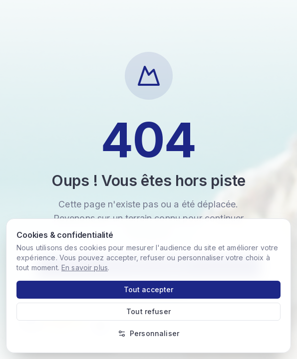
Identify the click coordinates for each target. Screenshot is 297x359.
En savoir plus (84, 267)
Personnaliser (148, 333)
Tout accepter (149, 289)
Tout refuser (148, 311)
